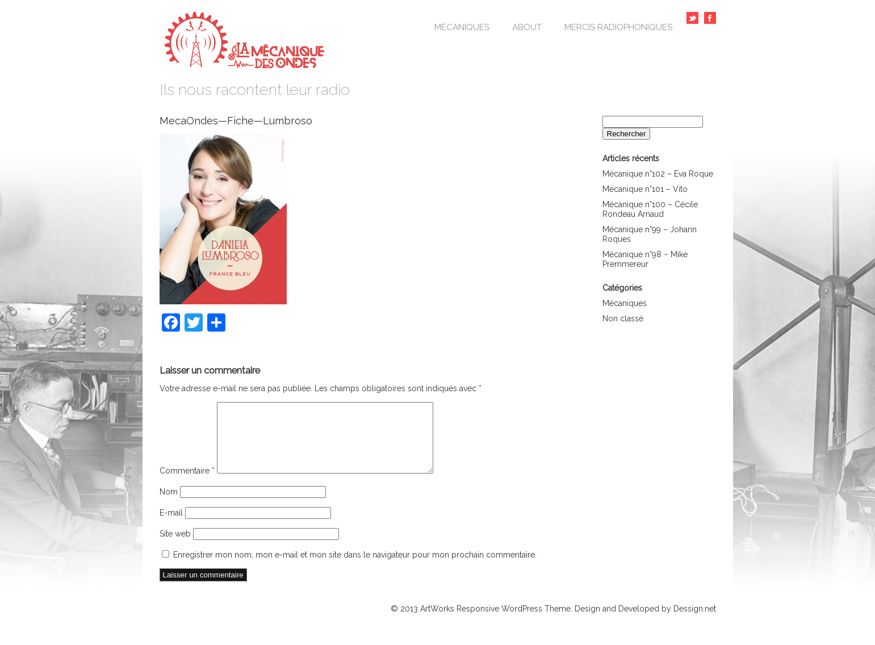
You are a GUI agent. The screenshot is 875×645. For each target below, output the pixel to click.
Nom (169, 505)
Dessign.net (694, 622)
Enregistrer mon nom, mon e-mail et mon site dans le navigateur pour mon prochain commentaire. (355, 568)
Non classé (622, 318)
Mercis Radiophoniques (618, 27)
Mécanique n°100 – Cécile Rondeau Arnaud (650, 209)
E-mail (171, 526)
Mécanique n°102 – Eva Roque (657, 173)
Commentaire (187, 484)
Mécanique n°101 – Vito (645, 189)
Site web (175, 547)
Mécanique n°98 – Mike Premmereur (645, 259)
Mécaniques (461, 27)
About (527, 27)
